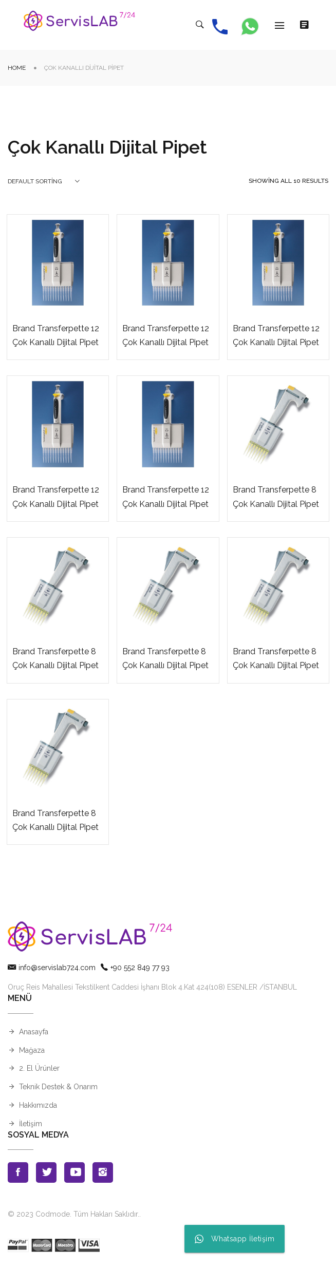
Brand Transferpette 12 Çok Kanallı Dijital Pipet (55, 336)
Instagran (102, 1173)
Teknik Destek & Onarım (58, 1087)
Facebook (18, 1173)
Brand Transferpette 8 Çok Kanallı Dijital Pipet (276, 497)
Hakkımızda (38, 1106)
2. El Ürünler (39, 1069)
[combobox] (44, 182)
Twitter (46, 1173)
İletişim (30, 1124)
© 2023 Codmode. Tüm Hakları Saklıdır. (73, 1214)
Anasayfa (33, 1032)
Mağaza (32, 1051)
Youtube (74, 1173)
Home (17, 68)
